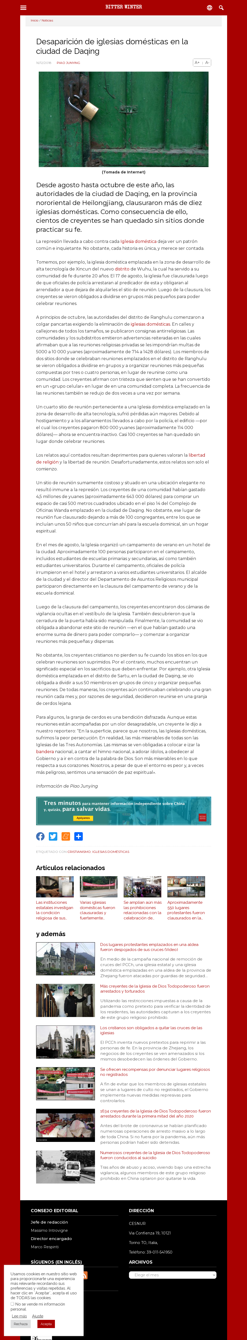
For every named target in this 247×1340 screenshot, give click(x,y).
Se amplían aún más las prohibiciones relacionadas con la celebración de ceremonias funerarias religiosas (143, 912)
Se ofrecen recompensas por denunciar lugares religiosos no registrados (146, 1079)
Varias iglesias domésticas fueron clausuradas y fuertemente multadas (97, 912)
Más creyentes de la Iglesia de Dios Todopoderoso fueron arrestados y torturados (150, 993)
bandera (45, 751)
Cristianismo (79, 852)
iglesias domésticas (150, 324)
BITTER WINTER (124, 7)
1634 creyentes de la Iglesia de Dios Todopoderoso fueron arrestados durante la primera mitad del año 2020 (155, 1123)
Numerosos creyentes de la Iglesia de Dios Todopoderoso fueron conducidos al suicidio (144, 1166)
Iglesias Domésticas (110, 852)
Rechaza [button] (21, 1324)
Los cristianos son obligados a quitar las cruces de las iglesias (152, 1036)
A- (207, 62)
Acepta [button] (46, 1324)
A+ (197, 62)
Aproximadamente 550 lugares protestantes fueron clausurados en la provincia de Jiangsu (186, 912)
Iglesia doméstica (138, 241)
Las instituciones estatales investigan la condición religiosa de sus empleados (54, 912)
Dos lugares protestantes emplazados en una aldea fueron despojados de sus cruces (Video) (151, 950)
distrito (122, 269)
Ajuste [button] (37, 1316)
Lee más (19, 1316)
